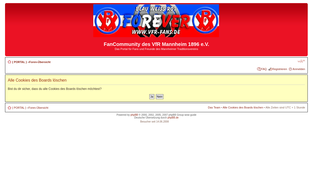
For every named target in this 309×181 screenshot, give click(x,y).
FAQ (264, 69)
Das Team (214, 107)
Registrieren (279, 69)
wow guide (190, 114)
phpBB (134, 114)
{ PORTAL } (19, 62)
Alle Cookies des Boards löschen (243, 107)
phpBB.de (173, 117)
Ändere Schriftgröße (301, 61)
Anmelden (299, 69)
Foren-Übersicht (40, 62)
